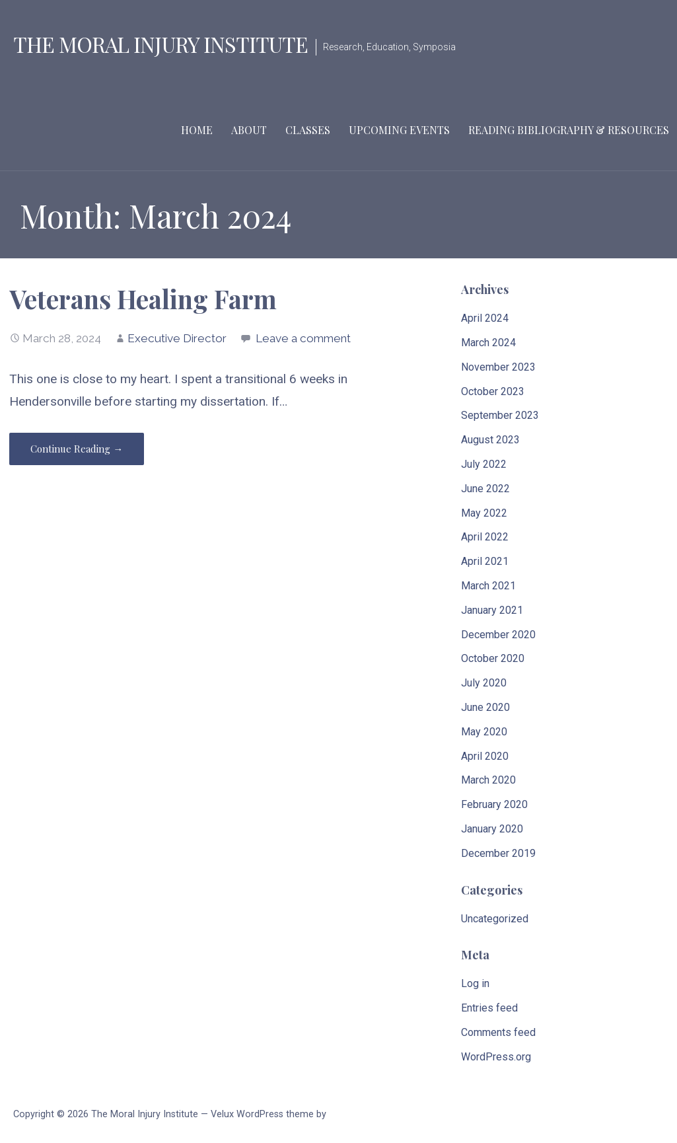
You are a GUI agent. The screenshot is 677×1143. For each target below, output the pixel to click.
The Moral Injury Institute (160, 44)
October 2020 (492, 658)
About (249, 130)
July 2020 (484, 683)
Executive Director (177, 338)
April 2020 (485, 756)
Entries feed (489, 1008)
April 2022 (485, 537)
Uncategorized (494, 918)
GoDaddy (348, 1114)
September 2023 (500, 415)
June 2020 (485, 707)
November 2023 (498, 367)
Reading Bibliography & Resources (568, 130)
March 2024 (488, 342)
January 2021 (492, 610)
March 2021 (488, 585)
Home (197, 130)
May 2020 (484, 731)
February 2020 (494, 804)
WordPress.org (496, 1057)
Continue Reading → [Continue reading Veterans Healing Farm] (76, 448)
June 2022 (485, 488)
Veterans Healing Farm (143, 298)
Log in (475, 983)
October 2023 (492, 391)
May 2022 (484, 513)
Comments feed (498, 1032)
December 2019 (498, 853)
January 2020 (492, 829)
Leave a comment (303, 338)
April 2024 (485, 318)
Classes (307, 130)
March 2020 (488, 780)
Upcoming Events (399, 130)
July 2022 (484, 464)
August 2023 (490, 439)
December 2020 (498, 634)
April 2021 (485, 561)
